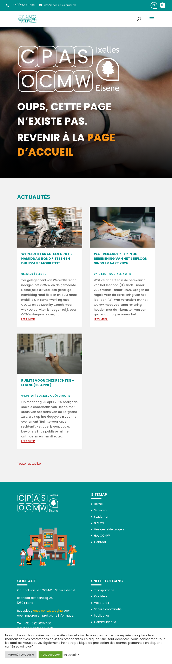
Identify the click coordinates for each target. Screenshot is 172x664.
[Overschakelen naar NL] (162, 5)
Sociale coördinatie (54, 395)
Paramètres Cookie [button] (21, 655)
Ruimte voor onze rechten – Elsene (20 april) (47, 382)
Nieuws (99, 523)
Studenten (101, 517)
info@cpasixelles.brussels (57, 5)
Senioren (100, 510)
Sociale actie (120, 274)
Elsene (41, 274)
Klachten (100, 596)
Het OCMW (102, 536)
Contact (100, 542)
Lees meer (28, 319)
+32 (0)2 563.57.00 (20, 5)
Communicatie (105, 622)
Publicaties (102, 615)
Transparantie (104, 590)
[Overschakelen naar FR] (154, 5)
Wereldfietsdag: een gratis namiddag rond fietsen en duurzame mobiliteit (47, 258)
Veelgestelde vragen (109, 529)
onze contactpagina (48, 611)
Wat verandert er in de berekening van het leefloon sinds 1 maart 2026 (120, 258)
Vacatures (101, 603)
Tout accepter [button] (50, 655)
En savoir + (71, 655)
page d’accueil (66, 144)
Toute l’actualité (29, 464)
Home (98, 504)
